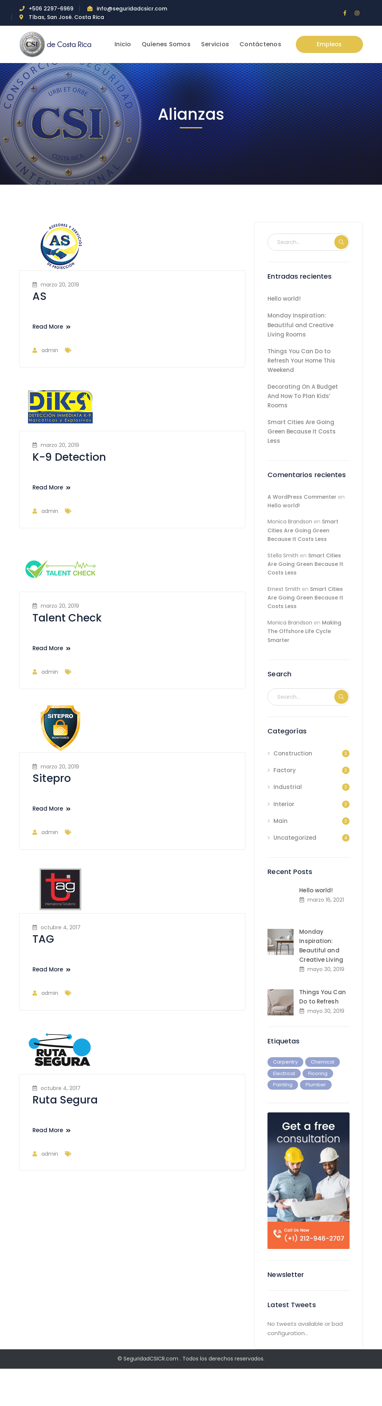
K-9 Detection (69, 457)
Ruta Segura (65, 1100)
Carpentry (285, 1061)
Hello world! (284, 299)
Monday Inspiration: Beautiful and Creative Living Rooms (300, 324)
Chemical (322, 1061)
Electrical (284, 1073)
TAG (43, 939)
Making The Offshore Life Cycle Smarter (304, 631)
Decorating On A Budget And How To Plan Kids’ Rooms (302, 396)
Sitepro (51, 778)
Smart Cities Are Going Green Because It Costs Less (301, 431)
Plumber (316, 1084)
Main (280, 821)
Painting (282, 1084)
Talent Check (66, 618)
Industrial (287, 787)
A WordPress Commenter (301, 497)
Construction (292, 753)
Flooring (318, 1073)
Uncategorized (294, 838)
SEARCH (341, 242)
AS (39, 296)
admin (49, 350)
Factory (284, 770)
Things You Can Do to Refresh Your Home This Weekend (301, 360)
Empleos (329, 44)
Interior (283, 804)
